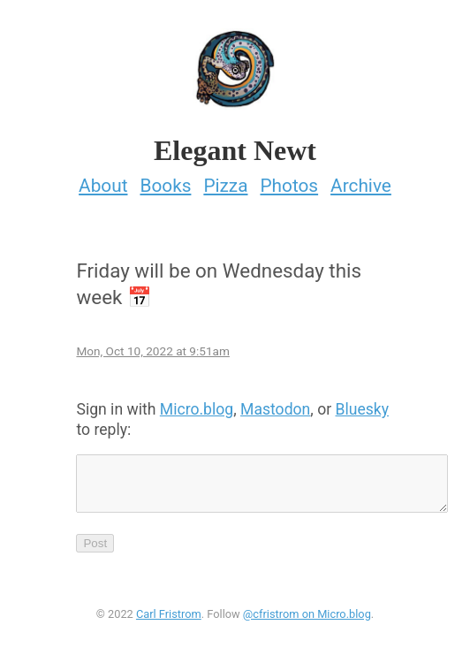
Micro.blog (196, 404)
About (103, 180)
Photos (289, 180)
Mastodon (275, 404)
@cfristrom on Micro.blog (307, 619)
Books (165, 180)
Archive (360, 180)
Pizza (225, 180)
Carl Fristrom (168, 619)
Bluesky (363, 404)
